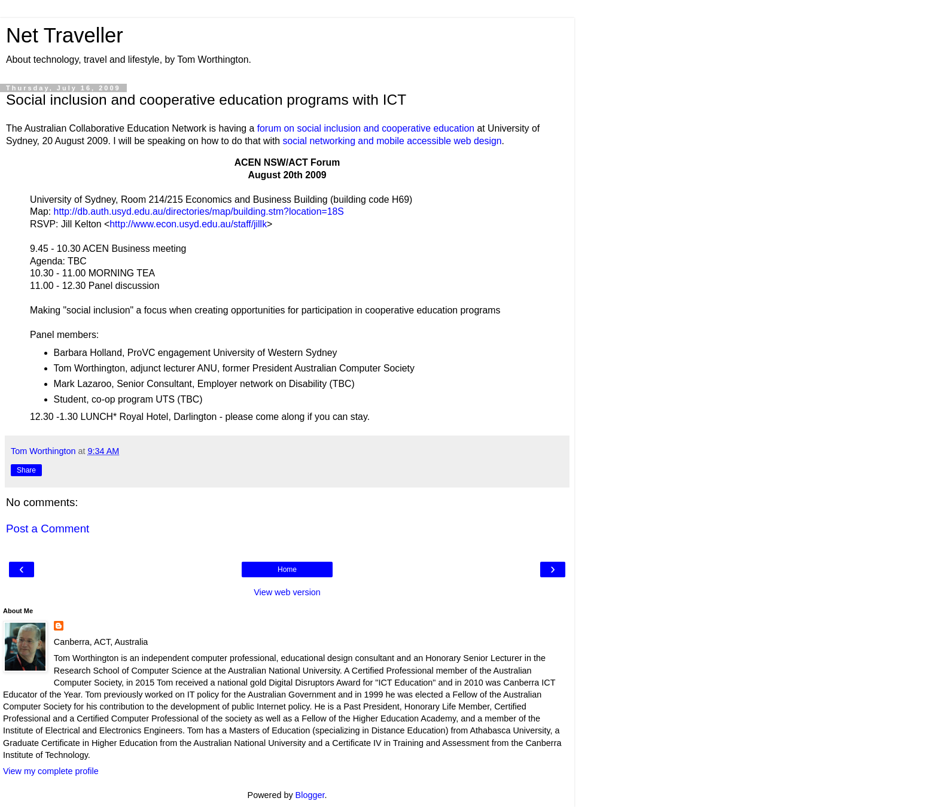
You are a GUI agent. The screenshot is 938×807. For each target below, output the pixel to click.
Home (287, 569)
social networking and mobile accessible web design (392, 141)
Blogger (310, 795)
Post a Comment (47, 528)
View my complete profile (51, 771)
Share (26, 470)
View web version (287, 592)
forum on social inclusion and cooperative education (365, 128)
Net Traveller (64, 35)
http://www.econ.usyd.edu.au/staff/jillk (188, 224)
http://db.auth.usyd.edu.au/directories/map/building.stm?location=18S (199, 211)
